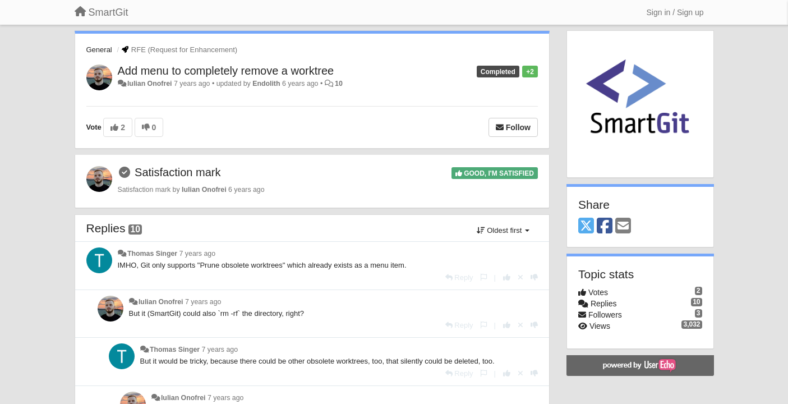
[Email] (623, 226)
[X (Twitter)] (586, 226)
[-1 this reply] (534, 277)
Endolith (266, 84)
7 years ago (197, 254)
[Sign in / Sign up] (675, 12)
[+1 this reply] (506, 277)
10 (339, 84)
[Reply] (459, 277)
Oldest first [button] (503, 230)
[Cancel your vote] (520, 277)
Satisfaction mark (177, 172)
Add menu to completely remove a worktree (226, 71)
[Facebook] (604, 226)
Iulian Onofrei (149, 84)
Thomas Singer (152, 254)
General (99, 49)
